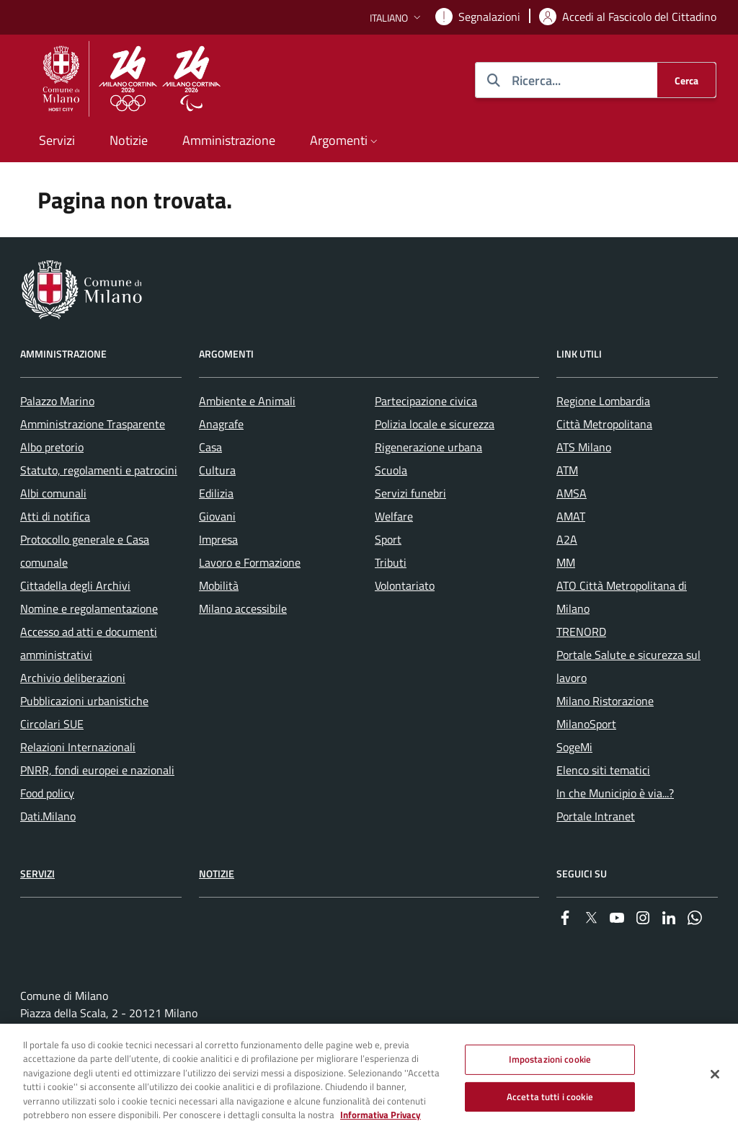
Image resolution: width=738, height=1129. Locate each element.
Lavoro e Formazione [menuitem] (250, 562)
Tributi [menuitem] (390, 562)
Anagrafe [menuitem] (221, 424)
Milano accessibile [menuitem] (243, 608)
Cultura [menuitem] (217, 470)
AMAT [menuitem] (570, 516)
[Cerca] (686, 80)
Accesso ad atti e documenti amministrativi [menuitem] (88, 643)
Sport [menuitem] (388, 539)
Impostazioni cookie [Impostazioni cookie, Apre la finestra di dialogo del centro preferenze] (550, 1065)
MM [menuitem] (565, 562)
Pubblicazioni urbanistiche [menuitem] (84, 700)
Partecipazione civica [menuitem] (426, 400)
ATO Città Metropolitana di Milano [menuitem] (621, 597)
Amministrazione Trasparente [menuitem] (92, 424)
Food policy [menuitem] (47, 793)
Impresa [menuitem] (218, 539)
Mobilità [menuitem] (219, 585)
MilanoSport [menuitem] (586, 723)
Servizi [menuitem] (57, 140)
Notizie (216, 873)
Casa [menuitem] (210, 447)
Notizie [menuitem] (129, 140)
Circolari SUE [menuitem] (52, 723)
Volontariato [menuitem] (405, 585)
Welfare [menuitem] (394, 516)
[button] (396, 17)
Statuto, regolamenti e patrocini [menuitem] (98, 470)
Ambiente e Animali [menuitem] (247, 400)
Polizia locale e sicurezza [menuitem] (434, 424)
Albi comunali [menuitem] (53, 493)
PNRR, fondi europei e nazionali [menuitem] (97, 770)
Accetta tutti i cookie (550, 1102)
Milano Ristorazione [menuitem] (605, 700)
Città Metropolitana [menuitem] (604, 424)
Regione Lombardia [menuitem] (603, 400)
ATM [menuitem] (567, 470)
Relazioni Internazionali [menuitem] (77, 747)
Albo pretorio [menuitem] (52, 447)
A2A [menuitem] (566, 539)
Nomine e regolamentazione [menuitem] (89, 608)
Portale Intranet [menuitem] (595, 816)
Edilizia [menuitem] (216, 493)
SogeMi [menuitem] (574, 747)
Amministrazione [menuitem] (228, 140)
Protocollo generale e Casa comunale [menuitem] (84, 551)
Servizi (37, 873)
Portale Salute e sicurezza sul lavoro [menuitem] (628, 666)
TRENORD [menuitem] (581, 631)
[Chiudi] (715, 1081)
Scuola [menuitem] (391, 470)
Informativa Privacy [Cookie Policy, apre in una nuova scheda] (380, 1121)
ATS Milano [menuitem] (583, 447)
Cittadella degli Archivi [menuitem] (75, 585)
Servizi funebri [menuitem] (410, 493)
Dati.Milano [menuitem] (48, 816)
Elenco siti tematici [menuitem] (603, 770)
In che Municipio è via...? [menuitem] (615, 793)
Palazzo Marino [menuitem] (57, 400)
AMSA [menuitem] (571, 493)
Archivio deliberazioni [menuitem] (72, 677)
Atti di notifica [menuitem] (55, 516)
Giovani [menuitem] (217, 516)
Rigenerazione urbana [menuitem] (428, 447)
